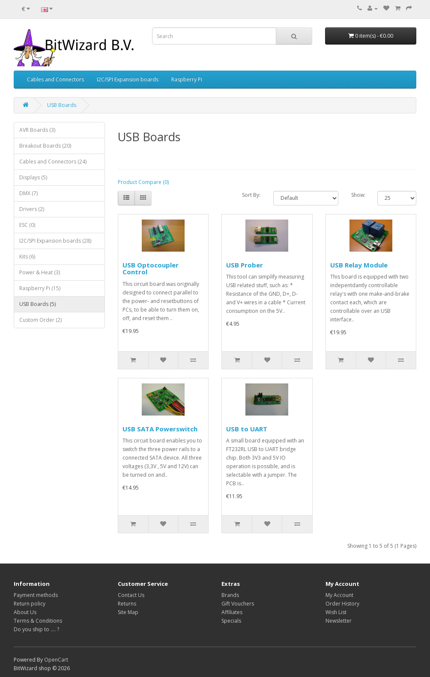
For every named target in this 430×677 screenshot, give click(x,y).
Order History (342, 603)
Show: (357, 195)
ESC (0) (27, 225)
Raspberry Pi (186, 79)
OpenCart (56, 659)
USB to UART (246, 429)
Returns (127, 603)
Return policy (29, 603)
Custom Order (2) (40, 320)
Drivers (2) (31, 209)
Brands (230, 595)
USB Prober (244, 265)
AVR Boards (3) (37, 130)
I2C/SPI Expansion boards (127, 79)
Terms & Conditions (38, 620)
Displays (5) (33, 177)
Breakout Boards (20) (45, 145)
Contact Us (131, 595)
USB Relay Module (359, 265)
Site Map (128, 612)
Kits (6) (27, 256)
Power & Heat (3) (39, 272)
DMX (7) (28, 193)
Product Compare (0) (143, 182)
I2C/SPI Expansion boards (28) (55, 240)
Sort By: (251, 195)
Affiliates (231, 612)
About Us (25, 612)
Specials (231, 620)
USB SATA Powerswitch (159, 429)
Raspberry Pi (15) (39, 288)
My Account (339, 595)
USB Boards (61, 105)
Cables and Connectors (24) (53, 161)
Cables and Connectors (55, 79)
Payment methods (36, 595)
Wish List (335, 612)
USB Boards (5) (37, 304)
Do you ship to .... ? (36, 629)
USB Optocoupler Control (150, 268)
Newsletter (338, 620)
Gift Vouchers (237, 603)
